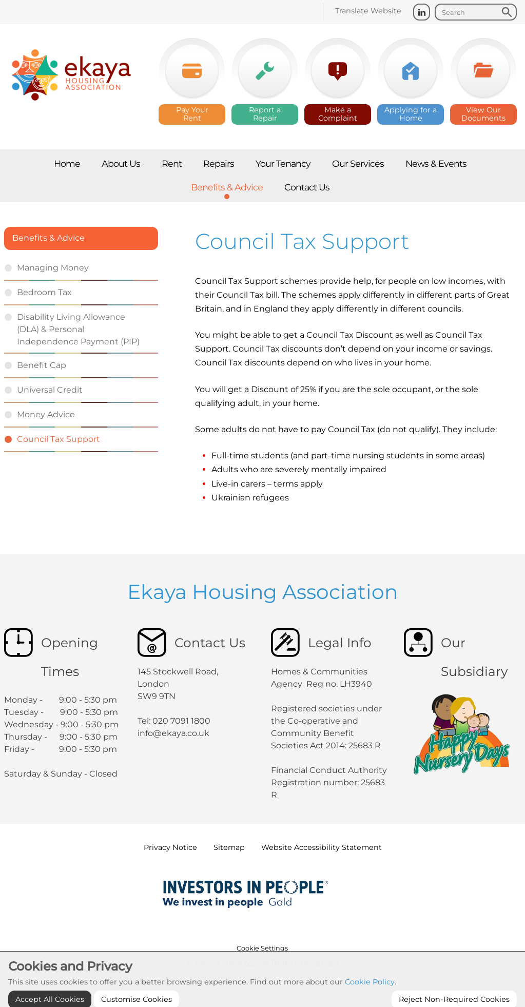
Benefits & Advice (48, 238)
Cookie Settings (262, 948)
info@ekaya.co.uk (173, 733)
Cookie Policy (370, 997)
